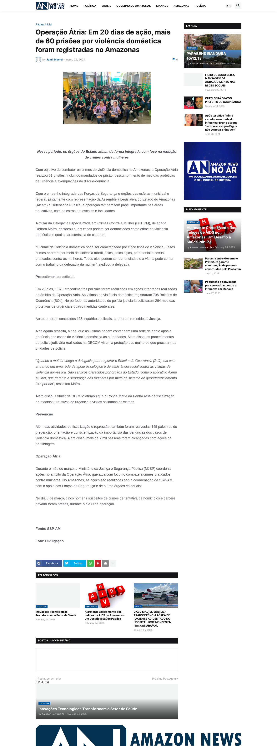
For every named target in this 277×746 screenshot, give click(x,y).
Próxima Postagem (164, 678)
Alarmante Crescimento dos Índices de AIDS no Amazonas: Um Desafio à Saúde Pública (104, 615)
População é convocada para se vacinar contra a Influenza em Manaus (220, 285)
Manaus (162, 5)
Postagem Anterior (49, 678)
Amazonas (181, 5)
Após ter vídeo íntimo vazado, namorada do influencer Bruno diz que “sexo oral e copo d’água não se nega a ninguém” (221, 122)
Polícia (200, 5)
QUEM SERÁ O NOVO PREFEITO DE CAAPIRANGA (223, 100)
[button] (228, 6)
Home (74, 5)
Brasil (106, 5)
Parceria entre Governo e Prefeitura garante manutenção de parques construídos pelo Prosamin (223, 264)
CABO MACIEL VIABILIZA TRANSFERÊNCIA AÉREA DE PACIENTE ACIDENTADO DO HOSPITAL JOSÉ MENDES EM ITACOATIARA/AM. (153, 618)
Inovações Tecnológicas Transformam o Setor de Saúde (56, 613)
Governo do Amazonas (133, 5)
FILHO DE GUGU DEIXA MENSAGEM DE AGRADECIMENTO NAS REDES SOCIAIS (220, 80)
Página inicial (44, 24)
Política (89, 5)
